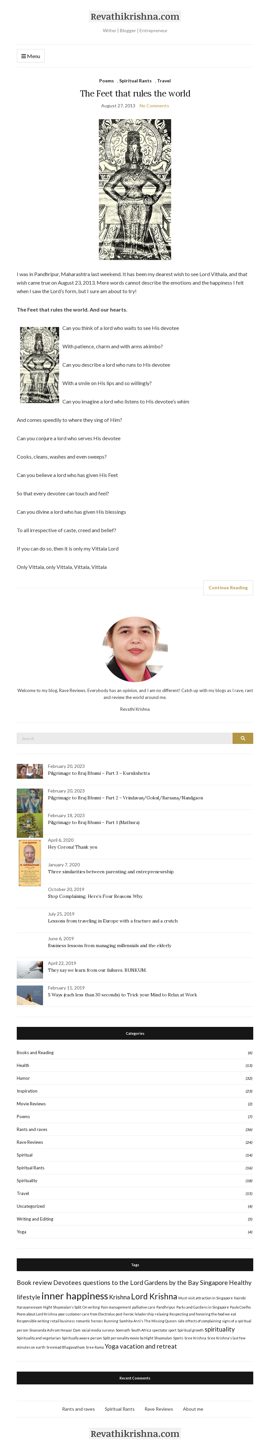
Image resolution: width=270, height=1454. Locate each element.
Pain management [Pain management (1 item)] (116, 1307)
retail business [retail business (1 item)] (62, 1321)
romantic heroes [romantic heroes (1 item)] (89, 1321)
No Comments (154, 105)
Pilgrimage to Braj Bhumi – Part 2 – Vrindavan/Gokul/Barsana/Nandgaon (125, 798)
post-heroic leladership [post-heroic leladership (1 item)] (135, 1314)
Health (23, 1065)
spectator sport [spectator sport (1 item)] (164, 1330)
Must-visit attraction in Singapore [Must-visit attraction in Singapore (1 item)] (205, 1298)
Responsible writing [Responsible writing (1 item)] (33, 1321)
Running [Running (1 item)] (111, 1321)
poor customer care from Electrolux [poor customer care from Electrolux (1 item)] (86, 1314)
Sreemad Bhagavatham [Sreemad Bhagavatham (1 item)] (65, 1347)
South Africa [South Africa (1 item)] (141, 1330)
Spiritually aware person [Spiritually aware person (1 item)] (82, 1338)
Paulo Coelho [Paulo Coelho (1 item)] (240, 1307)
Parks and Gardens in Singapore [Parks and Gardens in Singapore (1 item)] (202, 1307)
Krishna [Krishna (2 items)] (119, 1297)
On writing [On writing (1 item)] (91, 1307)
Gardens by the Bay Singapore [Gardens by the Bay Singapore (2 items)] (186, 1282)
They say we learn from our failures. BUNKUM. (97, 970)
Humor (23, 1078)
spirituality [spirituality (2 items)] (220, 1329)
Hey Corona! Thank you (72, 847)
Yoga (21, 1231)
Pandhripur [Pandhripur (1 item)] (165, 1307)
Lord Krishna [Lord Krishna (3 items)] (154, 1296)
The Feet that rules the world (135, 93)
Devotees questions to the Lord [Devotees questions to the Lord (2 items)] (98, 1282)
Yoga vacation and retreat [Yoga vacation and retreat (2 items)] (141, 1346)
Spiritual (25, 1155)
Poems (106, 80)
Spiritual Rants (135, 80)
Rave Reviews (30, 1142)
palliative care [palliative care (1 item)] (143, 1307)
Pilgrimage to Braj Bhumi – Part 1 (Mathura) (94, 822)
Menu (30, 56)
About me (193, 1409)
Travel (164, 80)
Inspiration (27, 1091)
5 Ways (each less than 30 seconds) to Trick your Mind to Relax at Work (122, 995)
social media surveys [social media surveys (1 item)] (98, 1330)
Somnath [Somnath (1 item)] (123, 1330)
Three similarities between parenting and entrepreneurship (111, 872)
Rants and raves (32, 1129)
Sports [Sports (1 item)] (178, 1338)
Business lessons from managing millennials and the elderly (109, 945)
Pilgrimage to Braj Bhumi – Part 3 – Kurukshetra (99, 773)
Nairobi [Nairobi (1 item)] (240, 1298)
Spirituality (27, 1180)
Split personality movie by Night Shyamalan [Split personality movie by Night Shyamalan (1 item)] (137, 1338)
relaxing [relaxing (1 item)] (162, 1314)
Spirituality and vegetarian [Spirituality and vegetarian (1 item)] (39, 1338)
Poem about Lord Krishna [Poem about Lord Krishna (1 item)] (37, 1314)
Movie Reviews (31, 1103)
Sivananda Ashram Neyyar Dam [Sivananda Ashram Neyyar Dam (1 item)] (54, 1330)
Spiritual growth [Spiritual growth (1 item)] (190, 1330)
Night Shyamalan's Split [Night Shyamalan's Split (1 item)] (62, 1307)
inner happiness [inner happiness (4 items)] (74, 1295)
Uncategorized (31, 1206)
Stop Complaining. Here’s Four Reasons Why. (95, 896)
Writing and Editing (35, 1219)
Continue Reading (228, 587)
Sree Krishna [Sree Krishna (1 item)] (195, 1338)
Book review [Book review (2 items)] (34, 1282)
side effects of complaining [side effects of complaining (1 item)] (199, 1321)
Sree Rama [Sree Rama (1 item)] (95, 1347)
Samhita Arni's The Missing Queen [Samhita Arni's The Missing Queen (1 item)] (148, 1321)
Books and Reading (35, 1052)
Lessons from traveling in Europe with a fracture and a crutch (113, 921)
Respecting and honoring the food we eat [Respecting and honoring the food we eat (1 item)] (202, 1314)
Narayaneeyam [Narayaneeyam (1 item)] (29, 1307)
